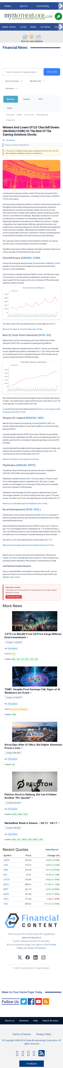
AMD (6, 869)
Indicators (9, 88)
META (6, 884)
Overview (10, 114)
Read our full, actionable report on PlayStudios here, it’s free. (25, 503)
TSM (14, 714)
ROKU (20, 814)
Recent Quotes (12, 81)
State (33, 26)
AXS (29, 839)
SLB (31, 659)
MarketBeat (12, 648)
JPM (41, 839)
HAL (18, 659)
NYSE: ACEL (33, 509)
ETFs (40, 99)
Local (23, 26)
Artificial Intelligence (19, 709)
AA (13, 764)
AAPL (14, 839)
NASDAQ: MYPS (26, 465)
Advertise (23, 1020)
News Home (9, 26)
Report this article (13, 597)
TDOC (25, 814)
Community (42, 6)
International (42, 114)
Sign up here (15, 577)
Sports (24, 6)
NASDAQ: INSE (35, 417)
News (7, 6)
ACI (19, 839)
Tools (9, 108)
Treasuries (10, 120)
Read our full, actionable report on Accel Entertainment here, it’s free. (28, 545)
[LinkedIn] (35, 958)
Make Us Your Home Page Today (22, 992)
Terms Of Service (37, 947)
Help (35, 1020)
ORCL (6, 898)
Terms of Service (21, 1034)
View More (51, 849)
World (58, 26)
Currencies (29, 114)
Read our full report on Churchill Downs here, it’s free (22, 329)
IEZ (23, 659)
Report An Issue (50, 1020)
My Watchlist (35, 81)
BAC (6, 874)
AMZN (24, 839)
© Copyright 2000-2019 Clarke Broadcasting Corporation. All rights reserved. (31, 1042)
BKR (13, 659)
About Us (9, 1020)
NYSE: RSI (44, 335)
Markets (11, 99)
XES (36, 659)
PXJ (27, 659)
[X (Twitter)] (19, 958)
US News (45, 26)
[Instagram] (43, 958)
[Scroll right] (60, 6)
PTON (14, 814)
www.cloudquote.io (31, 937)
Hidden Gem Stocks (10, 558)
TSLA (6, 903)
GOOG (7, 879)
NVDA (6, 894)
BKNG (35, 839)
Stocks (26, 99)
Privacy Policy (43, 1034)
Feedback (31, 1063)
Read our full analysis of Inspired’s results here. (21, 459)
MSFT (6, 889)
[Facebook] (27, 958)
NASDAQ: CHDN (30, 257)
